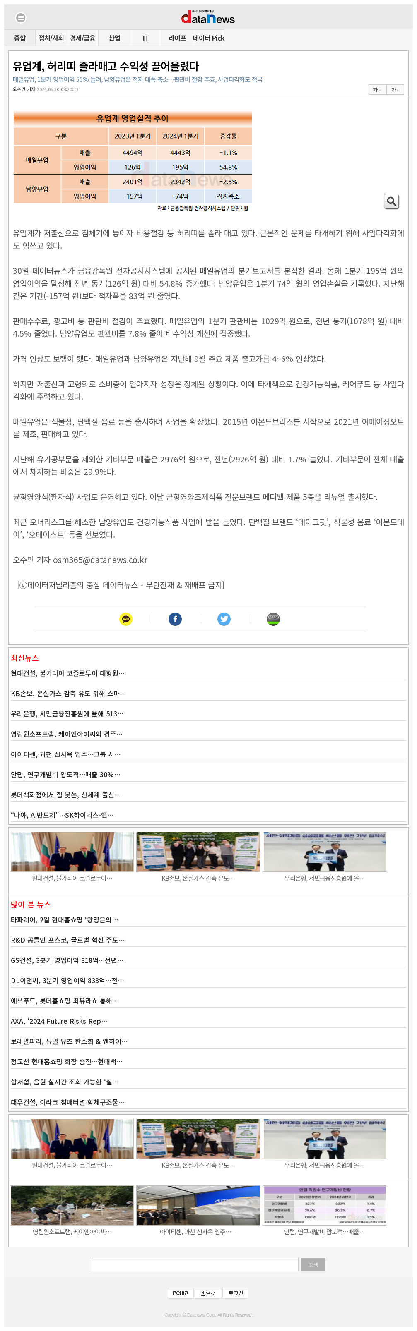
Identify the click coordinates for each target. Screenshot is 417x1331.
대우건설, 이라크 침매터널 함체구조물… (68, 1102)
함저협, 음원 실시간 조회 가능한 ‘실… (64, 1082)
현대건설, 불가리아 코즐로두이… (72, 877)
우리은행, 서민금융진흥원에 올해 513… (67, 713)
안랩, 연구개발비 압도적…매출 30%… (65, 774)
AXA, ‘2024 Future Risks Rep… (59, 1021)
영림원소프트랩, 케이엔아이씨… (72, 1231)
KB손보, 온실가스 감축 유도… (198, 877)
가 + (377, 90)
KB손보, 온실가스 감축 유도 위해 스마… (68, 693)
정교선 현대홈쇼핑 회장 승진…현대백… (67, 1061)
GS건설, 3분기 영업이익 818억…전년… (67, 960)
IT (146, 38)
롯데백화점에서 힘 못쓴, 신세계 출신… (66, 795)
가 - (394, 90)
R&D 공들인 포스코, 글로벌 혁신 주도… (68, 940)
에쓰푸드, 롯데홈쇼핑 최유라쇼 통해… (64, 1000)
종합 (20, 38)
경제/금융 (82, 38)
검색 (313, 1265)
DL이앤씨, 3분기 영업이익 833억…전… (67, 980)
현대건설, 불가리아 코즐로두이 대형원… (68, 673)
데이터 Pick (208, 38)
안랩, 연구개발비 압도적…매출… (324, 1231)
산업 (114, 38)
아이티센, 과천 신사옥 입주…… (198, 1231)
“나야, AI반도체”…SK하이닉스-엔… (62, 815)
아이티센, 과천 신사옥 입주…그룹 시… (66, 754)
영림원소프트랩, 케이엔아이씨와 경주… (67, 734)
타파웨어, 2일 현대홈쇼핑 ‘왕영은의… (64, 919)
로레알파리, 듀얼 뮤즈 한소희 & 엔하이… (69, 1041)
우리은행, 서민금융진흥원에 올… (324, 877)
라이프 (177, 38)
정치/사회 (51, 38)
